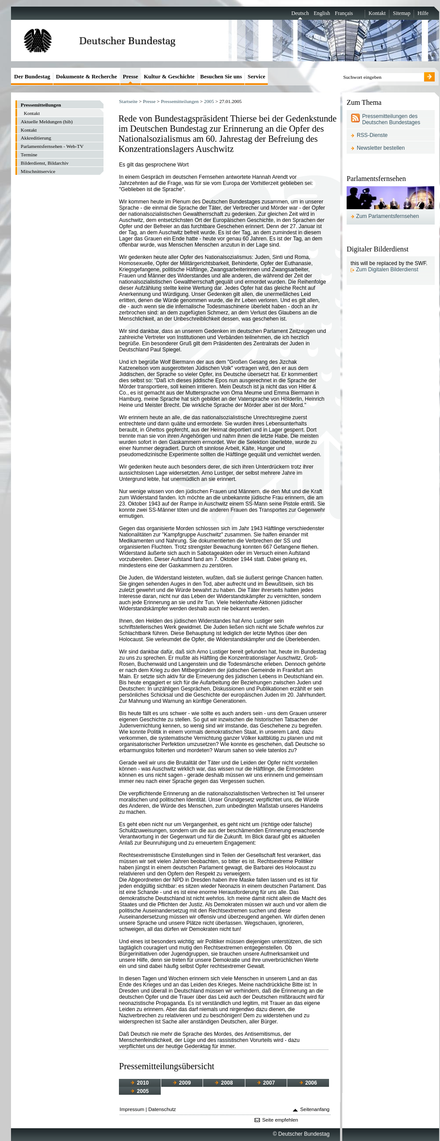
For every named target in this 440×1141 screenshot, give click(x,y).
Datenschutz (162, 1109)
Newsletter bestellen (381, 148)
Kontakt (377, 13)
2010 (139, 1083)
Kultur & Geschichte (169, 76)
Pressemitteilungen (180, 101)
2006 (308, 1083)
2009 (182, 1083)
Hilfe (423, 13)
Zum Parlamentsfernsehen (387, 216)
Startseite (128, 101)
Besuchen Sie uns (221, 76)
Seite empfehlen (280, 1120)
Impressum (132, 1109)
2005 (209, 101)
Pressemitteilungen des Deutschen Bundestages (391, 119)
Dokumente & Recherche (86, 76)
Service (256, 76)
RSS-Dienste (372, 135)
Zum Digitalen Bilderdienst (387, 269)
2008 (224, 1083)
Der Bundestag (32, 76)
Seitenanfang (315, 1109)
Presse (149, 101)
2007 (266, 1083)
